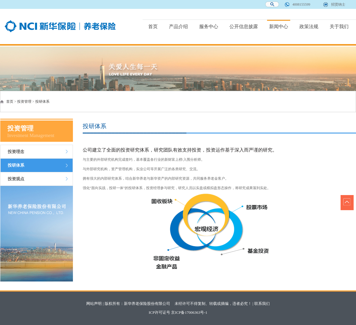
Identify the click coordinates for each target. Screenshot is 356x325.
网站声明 (94, 303)
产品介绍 (178, 26)
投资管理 (24, 101)
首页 (153, 26)
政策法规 (308, 26)
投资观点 (16, 179)
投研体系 (42, 101)
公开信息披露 (243, 26)
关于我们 (339, 26)
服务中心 (208, 26)
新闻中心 (278, 26)
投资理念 (16, 151)
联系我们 (262, 303)
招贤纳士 (338, 4)
